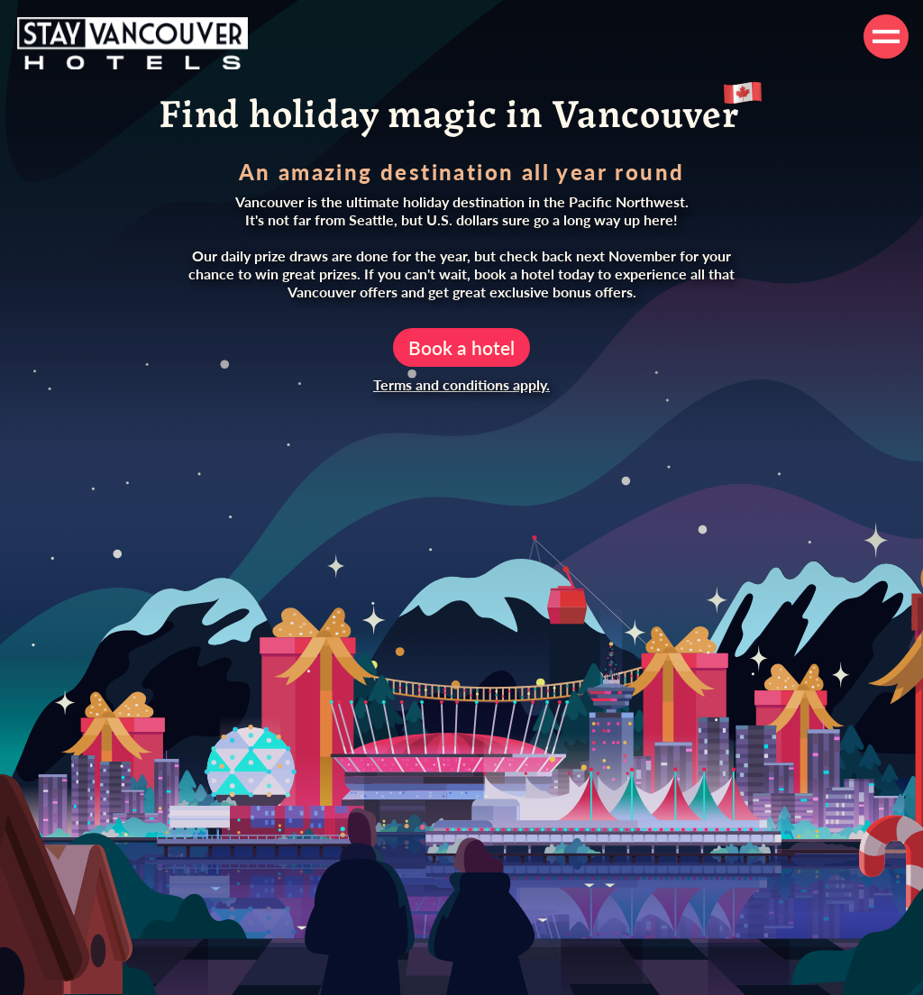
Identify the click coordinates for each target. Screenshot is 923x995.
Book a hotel (461, 347)
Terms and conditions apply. (461, 384)
